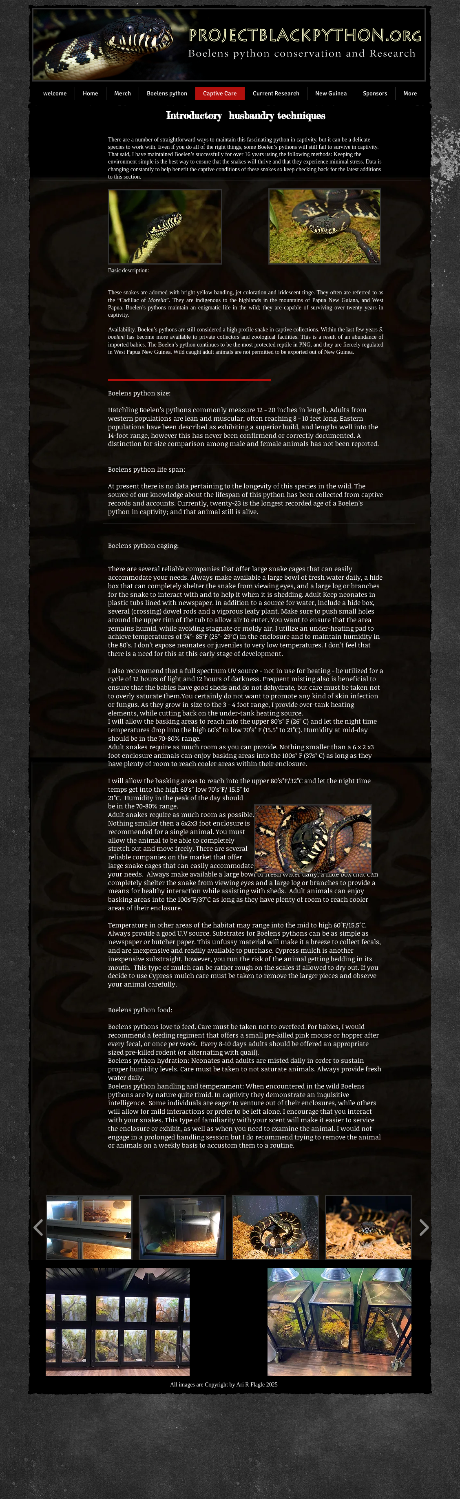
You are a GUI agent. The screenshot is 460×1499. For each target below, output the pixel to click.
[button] (89, 1227)
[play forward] (424, 1227)
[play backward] (38, 1227)
